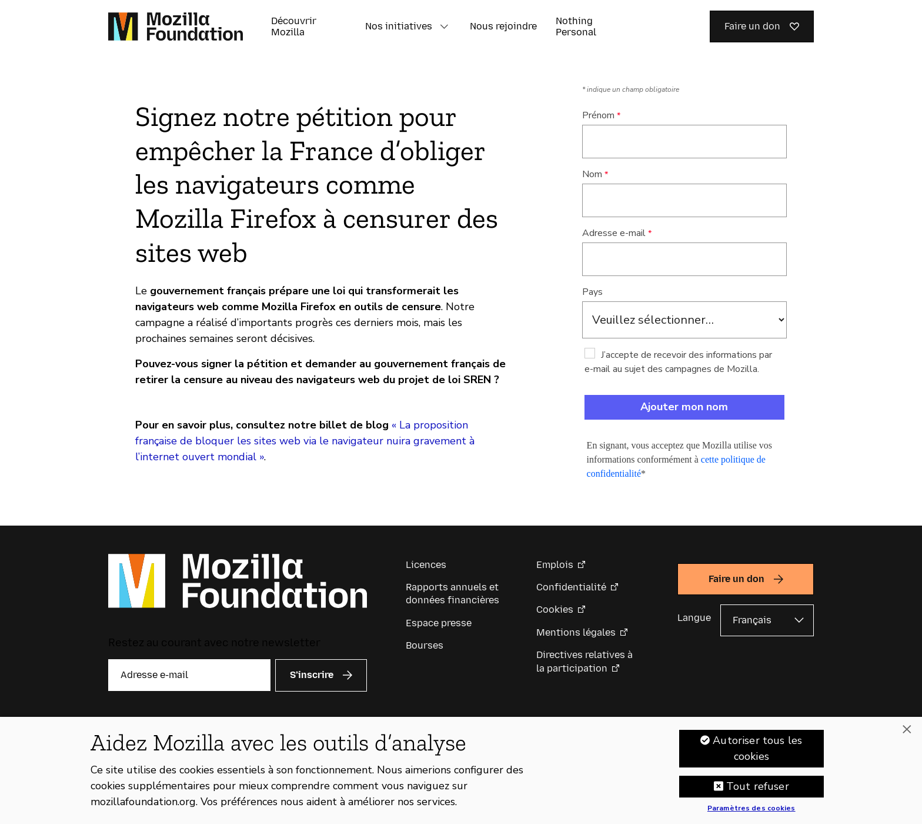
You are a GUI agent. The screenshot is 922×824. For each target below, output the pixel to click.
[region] (461, 770)
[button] (444, 26)
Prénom (598, 115)
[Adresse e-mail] (189, 675)
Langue (694, 617)
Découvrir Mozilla (293, 26)
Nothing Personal (576, 26)
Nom (592, 174)
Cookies (554, 609)
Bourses (424, 645)
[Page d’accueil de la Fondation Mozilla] (175, 26)
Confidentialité (571, 587)
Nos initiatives (398, 26)
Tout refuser (757, 786)
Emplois (554, 564)
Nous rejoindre (503, 26)
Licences (426, 564)
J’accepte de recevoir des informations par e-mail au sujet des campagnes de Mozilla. (678, 362)
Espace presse (439, 623)
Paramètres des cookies (751, 809)
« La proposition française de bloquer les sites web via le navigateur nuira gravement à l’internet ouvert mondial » (305, 441)
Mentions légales (576, 632)
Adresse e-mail (614, 233)
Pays (592, 291)
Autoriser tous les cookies (757, 748)
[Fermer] (907, 730)
